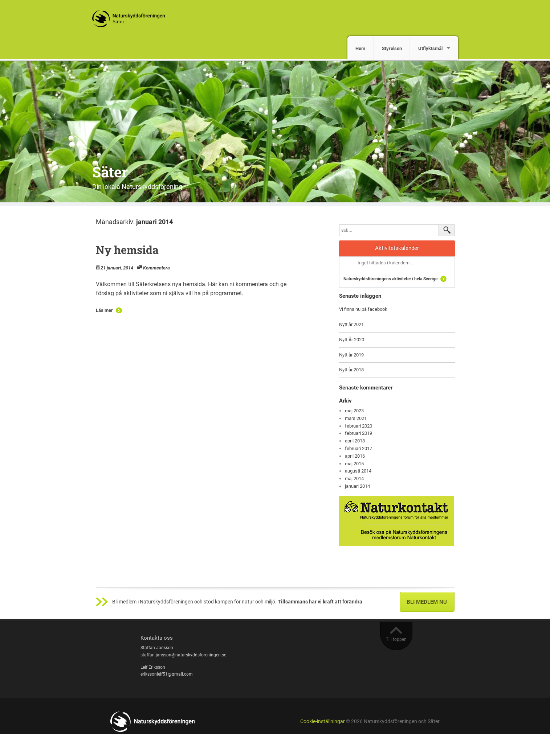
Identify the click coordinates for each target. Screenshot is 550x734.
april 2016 (355, 456)
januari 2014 (357, 486)
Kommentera (156, 268)
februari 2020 (358, 426)
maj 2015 (354, 463)
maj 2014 (354, 478)
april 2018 (355, 441)
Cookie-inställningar (322, 721)
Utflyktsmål (430, 48)
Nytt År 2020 (351, 339)
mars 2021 (356, 418)
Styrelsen (392, 48)
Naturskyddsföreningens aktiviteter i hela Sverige (390, 278)
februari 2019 (358, 433)
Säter (110, 171)
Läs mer (104, 310)
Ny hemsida (127, 250)
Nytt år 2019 (351, 355)
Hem (360, 48)
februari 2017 (358, 448)
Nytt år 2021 (351, 324)
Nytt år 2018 (351, 369)
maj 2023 (354, 410)
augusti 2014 (358, 471)
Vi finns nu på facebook (363, 309)
